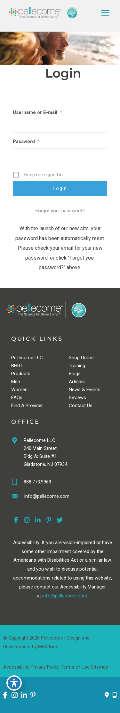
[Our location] (114, 695)
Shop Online (81, 357)
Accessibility (16, 667)
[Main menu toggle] (105, 12)
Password (26, 141)
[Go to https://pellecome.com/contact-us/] (62, 497)
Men (15, 381)
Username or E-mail (37, 112)
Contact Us (80, 405)
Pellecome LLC (27, 357)
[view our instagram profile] (27, 520)
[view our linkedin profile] (38, 520)
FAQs (16, 397)
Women (19, 389)
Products (20, 373)
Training (77, 365)
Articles (77, 381)
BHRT (17, 365)
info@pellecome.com (64, 596)
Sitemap (99, 667)
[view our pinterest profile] (48, 520)
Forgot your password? (60, 211)
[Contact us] (107, 695)
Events (93, 389)
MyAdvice (48, 646)
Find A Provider (27, 405)
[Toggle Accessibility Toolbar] (14, 683)
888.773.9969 (37, 482)
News (75, 389)
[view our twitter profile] (59, 520)
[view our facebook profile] (16, 520)
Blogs (75, 373)
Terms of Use (75, 667)
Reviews (77, 397)
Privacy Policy (45, 667)
